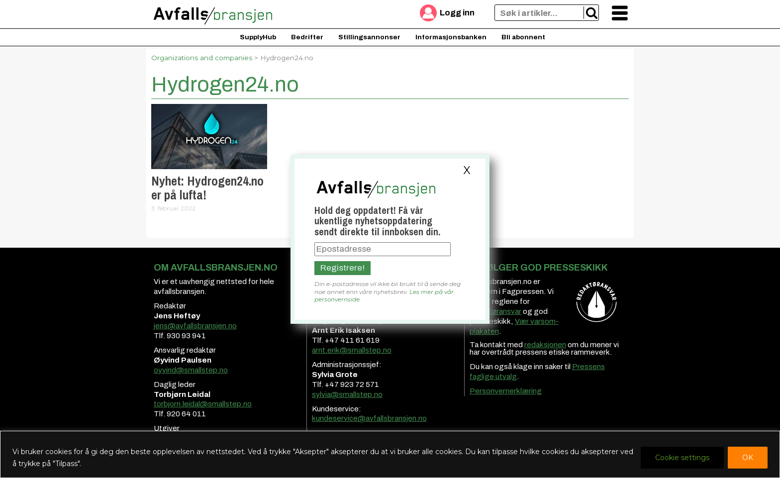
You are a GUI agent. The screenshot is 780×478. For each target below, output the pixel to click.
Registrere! (342, 268)
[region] (390, 454)
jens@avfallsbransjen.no (195, 326)
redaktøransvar (495, 311)
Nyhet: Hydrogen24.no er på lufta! (207, 188)
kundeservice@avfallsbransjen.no (369, 418)
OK (747, 457)
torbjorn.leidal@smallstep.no (203, 404)
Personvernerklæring (506, 391)
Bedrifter (307, 37)
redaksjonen (545, 345)
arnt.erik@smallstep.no (351, 350)
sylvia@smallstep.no (347, 394)
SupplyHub (258, 37)
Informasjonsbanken (451, 37)
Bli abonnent (523, 37)
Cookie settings (682, 457)
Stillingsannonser (369, 37)
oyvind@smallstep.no (191, 370)
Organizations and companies (201, 58)
